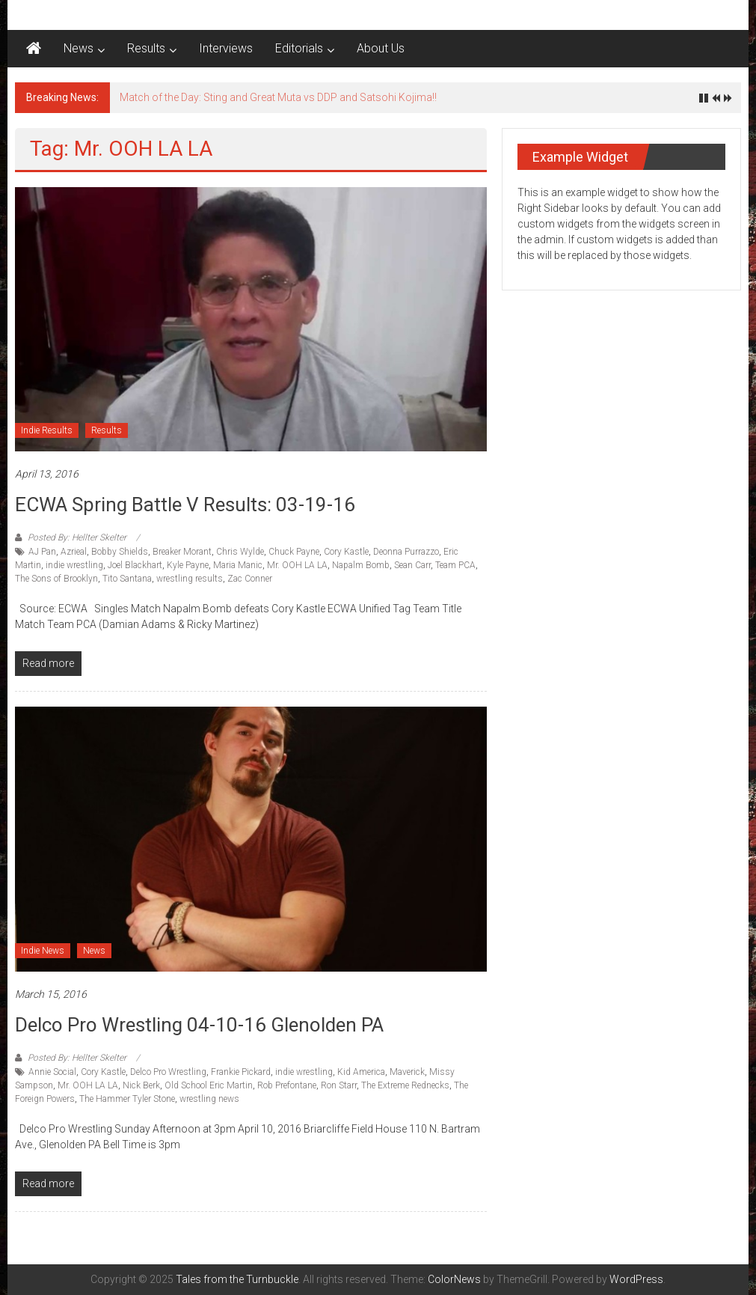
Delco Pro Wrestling (168, 1072)
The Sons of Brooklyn (56, 578)
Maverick (407, 1072)
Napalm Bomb (361, 565)
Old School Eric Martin (209, 1085)
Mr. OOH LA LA (297, 565)
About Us (381, 48)
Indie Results (47, 430)
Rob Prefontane (286, 1085)
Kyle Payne (188, 565)
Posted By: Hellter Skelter (77, 537)
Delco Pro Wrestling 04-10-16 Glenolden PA (199, 1025)
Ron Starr (339, 1085)
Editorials (299, 48)
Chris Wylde (240, 551)
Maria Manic (237, 565)
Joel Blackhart (135, 565)
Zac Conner (249, 578)
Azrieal (74, 551)
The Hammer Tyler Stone (127, 1099)
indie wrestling (74, 565)
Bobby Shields (119, 551)
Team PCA (455, 565)
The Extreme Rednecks (405, 1085)
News (78, 48)
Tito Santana (127, 578)
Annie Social (52, 1072)
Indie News (42, 950)
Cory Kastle (346, 551)
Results (146, 48)
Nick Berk (141, 1085)
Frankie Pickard (241, 1072)
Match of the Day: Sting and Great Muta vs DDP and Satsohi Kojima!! (278, 97)
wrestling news (209, 1099)
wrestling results (189, 578)
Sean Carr (412, 565)
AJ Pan (42, 551)
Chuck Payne (293, 551)
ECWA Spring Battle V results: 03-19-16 (185, 504)
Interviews (226, 48)
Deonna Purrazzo (406, 551)
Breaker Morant (182, 551)
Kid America (361, 1072)
